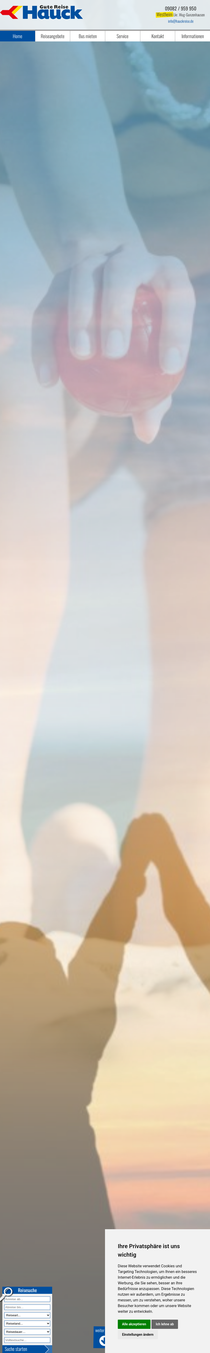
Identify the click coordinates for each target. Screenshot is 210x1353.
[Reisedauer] (27, 1332)
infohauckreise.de (180, 21)
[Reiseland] (27, 1323)
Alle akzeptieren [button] (134, 1324)
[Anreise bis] (27, 1307)
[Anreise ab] (27, 1299)
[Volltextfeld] (27, 1340)
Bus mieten (88, 36)
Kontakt (157, 36)
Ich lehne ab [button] (165, 1324)
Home (17, 36)
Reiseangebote (52, 36)
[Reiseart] (27, 1315)
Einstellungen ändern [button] (138, 1334)
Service (122, 36)
